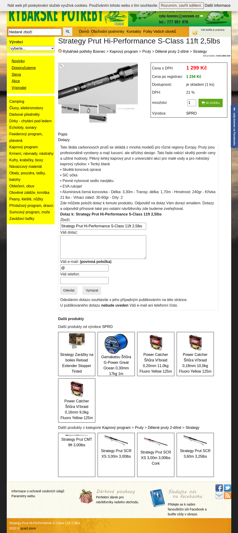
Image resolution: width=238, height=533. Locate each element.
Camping (16, 101)
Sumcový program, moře (29, 212)
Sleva (16, 74)
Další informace (218, 5)
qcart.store (28, 528)
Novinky (18, 61)
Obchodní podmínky (107, 31)
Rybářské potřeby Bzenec (84, 51)
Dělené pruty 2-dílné (172, 51)
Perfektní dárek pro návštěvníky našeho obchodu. (117, 497)
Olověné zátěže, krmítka (29, 193)
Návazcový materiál (25, 167)
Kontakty (134, 31)
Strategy (200, 51)
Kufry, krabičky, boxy (26, 160)
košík (209, 29)
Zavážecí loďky (21, 219)
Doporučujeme (24, 68)
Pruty (146, 51)
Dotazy (64, 140)
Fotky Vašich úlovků (159, 31)
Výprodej (19, 88)
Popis (62, 134)
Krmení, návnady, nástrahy (31, 154)
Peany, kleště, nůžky (26, 199)
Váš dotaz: (69, 232)
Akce (16, 81)
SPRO (191, 113)
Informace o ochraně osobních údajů (37, 491)
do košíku (211, 103)
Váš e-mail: (85, 262)
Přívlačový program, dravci (31, 206)
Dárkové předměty (24, 114)
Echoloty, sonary (22, 127)
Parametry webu (23, 496)
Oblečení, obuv (21, 186)
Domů (84, 31)
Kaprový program (23, 147)
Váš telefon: (70, 274)
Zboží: (65, 220)
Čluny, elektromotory (26, 108)
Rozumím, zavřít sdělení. (181, 5)
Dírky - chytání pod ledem (30, 121)
